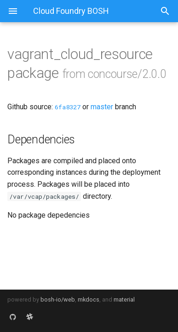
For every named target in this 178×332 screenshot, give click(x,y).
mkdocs (88, 299)
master (102, 106)
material (124, 299)
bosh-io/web (57, 299)
